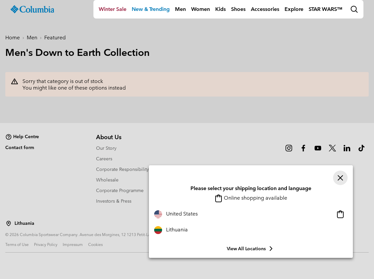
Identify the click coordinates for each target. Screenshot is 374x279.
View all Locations (251, 249)
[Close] (340, 178)
